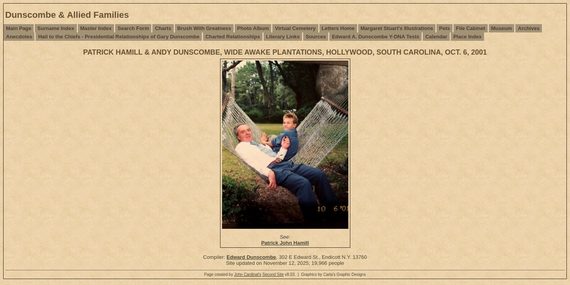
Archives (529, 28)
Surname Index (55, 28)
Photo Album (253, 28)
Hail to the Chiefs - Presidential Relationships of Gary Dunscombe (118, 37)
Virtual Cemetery (295, 28)
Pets (444, 28)
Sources (316, 37)
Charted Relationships (232, 37)
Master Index (96, 28)
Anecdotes (19, 37)
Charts (163, 28)
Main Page (18, 28)
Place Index (467, 37)
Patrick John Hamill (285, 243)
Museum (501, 28)
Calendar (436, 37)
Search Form (133, 28)
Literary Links (283, 37)
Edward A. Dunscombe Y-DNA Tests (375, 37)
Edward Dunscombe (251, 257)
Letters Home (338, 28)
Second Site (273, 274)
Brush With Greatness (204, 28)
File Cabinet (470, 28)
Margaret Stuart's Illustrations (397, 28)
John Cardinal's (247, 274)
